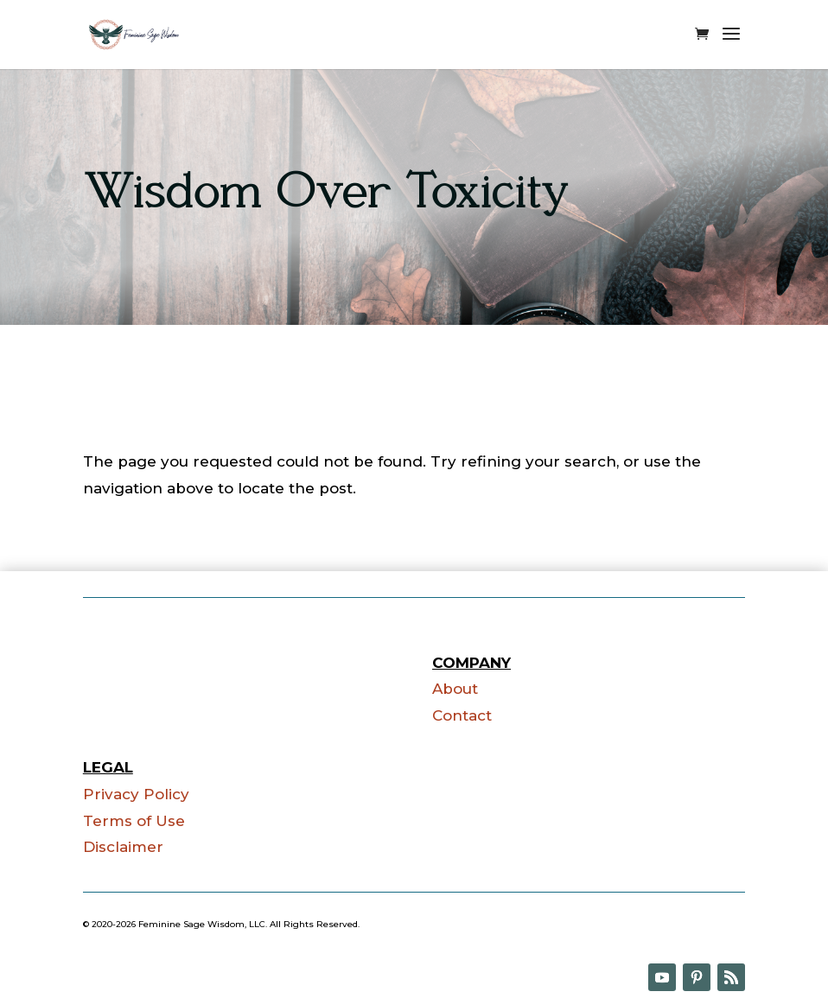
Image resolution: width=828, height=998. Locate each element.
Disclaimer (123, 846)
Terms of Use (134, 821)
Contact (462, 715)
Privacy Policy (136, 794)
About (455, 688)
